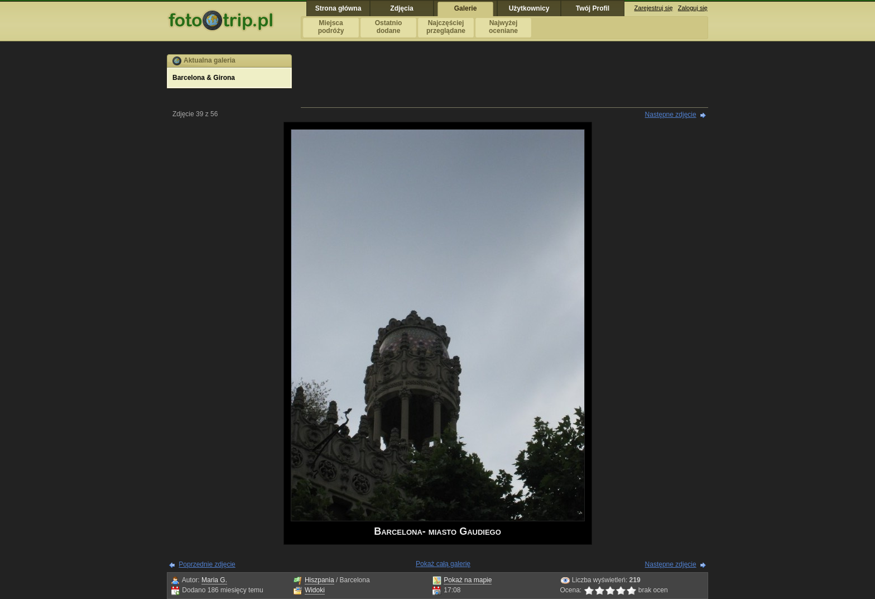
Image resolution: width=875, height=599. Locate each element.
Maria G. (214, 580)
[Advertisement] (504, 79)
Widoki (315, 590)
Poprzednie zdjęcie (207, 564)
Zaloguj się (693, 7)
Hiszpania (319, 580)
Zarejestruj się (653, 7)
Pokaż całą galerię (443, 564)
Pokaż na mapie (468, 580)
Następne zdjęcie (670, 114)
